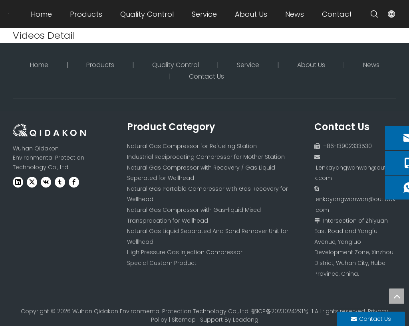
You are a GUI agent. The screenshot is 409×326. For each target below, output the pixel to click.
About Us (251, 14)
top (396, 296)
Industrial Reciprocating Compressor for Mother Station (206, 157)
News (294, 14)
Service (204, 14)
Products (86, 14)
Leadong (245, 320)
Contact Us (342, 14)
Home (41, 14)
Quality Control (147, 14)
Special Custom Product (162, 263)
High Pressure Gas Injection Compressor (184, 252)
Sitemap (184, 320)
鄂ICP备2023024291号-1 (282, 311)
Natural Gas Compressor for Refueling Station (192, 146)
